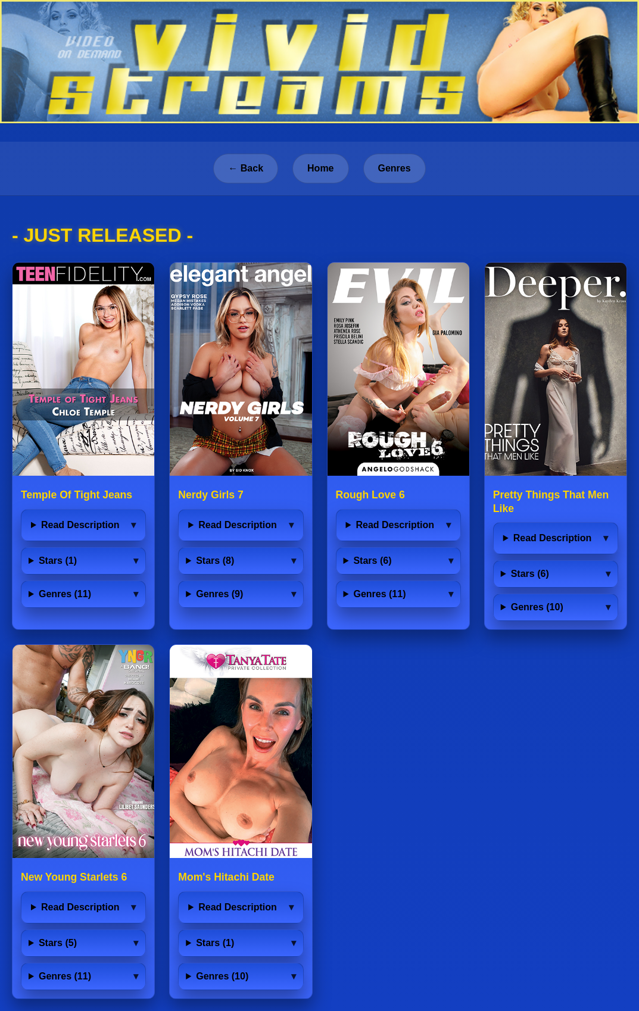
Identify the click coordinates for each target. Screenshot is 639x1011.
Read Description (80, 525)
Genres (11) (65, 594)
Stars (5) (58, 943)
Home (320, 168)
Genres (394, 168)
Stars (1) (58, 561)
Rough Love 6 (370, 495)
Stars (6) (372, 561)
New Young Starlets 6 (74, 877)
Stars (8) (215, 561)
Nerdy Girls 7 (211, 495)
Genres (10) (537, 607)
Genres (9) (219, 594)
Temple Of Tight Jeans (76, 495)
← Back (245, 168)
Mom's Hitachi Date (226, 877)
